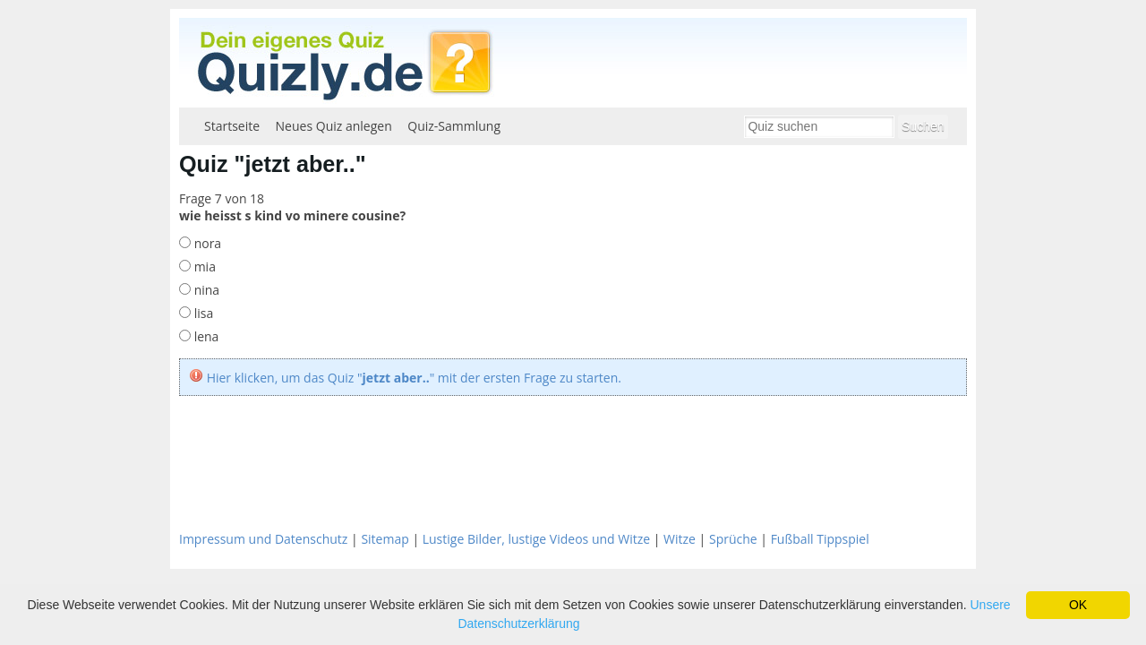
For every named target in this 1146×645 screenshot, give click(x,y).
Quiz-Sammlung (453, 125)
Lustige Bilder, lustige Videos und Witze (536, 538)
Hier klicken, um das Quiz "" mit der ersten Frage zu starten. (414, 377)
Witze (679, 538)
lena (204, 336)
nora (206, 243)
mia (203, 266)
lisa (202, 313)
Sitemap (384, 538)
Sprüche (733, 538)
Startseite (232, 125)
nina (205, 289)
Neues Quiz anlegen (334, 125)
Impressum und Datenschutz (263, 538)
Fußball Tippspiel (820, 538)
